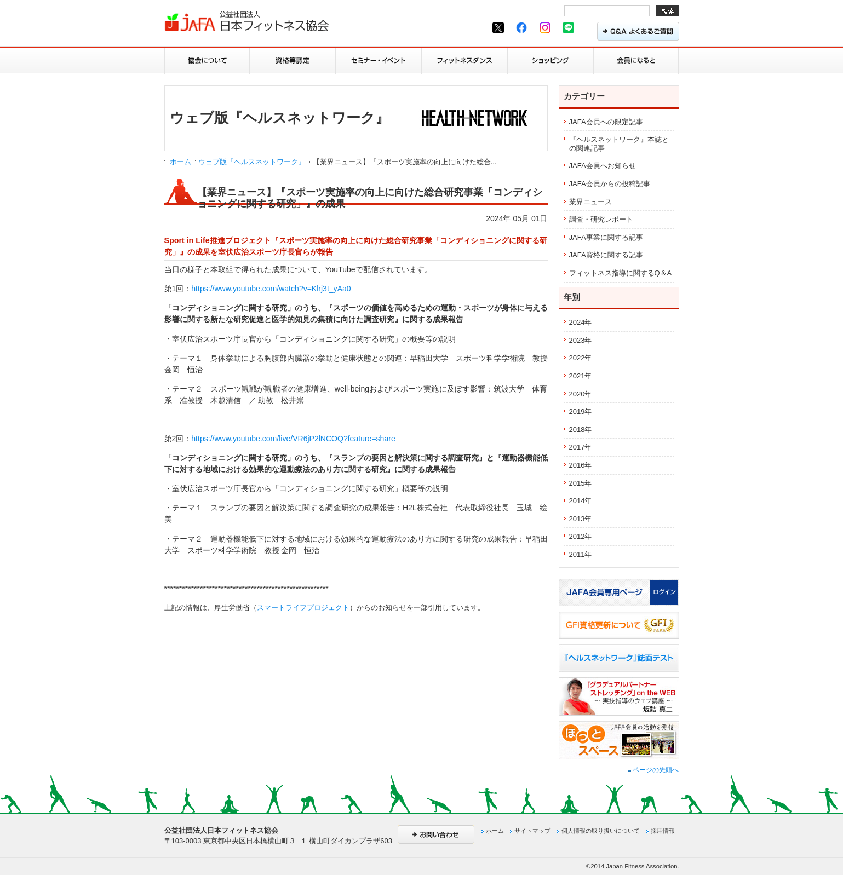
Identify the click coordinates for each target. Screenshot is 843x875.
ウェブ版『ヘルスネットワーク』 (251, 162)
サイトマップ (532, 830)
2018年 (580, 429)
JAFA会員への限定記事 (606, 122)
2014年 (580, 501)
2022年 (580, 358)
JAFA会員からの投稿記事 (609, 184)
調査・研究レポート (601, 219)
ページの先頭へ (653, 770)
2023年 (580, 340)
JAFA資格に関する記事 (606, 255)
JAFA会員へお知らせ (602, 166)
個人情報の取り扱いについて (600, 830)
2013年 (580, 519)
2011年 (580, 554)
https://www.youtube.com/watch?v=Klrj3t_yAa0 (271, 288)
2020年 (580, 394)
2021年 (580, 376)
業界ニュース (590, 202)
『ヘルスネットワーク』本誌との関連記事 (619, 143)
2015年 (580, 483)
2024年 (580, 322)
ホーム (180, 162)
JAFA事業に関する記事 (606, 237)
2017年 (580, 447)
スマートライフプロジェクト (303, 607)
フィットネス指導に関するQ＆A (620, 273)
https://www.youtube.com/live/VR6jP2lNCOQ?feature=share (293, 438)
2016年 (580, 465)
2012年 (580, 536)
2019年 (580, 411)
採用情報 (663, 830)
